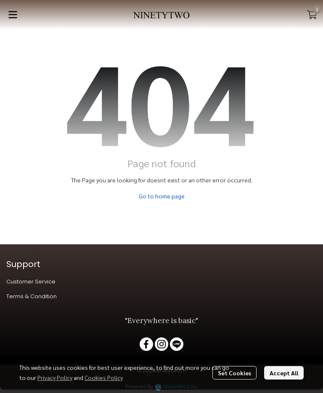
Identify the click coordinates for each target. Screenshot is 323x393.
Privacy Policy (54, 377)
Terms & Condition (31, 296)
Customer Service (31, 282)
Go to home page (162, 196)
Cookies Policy (104, 377)
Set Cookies (234, 373)
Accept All (284, 373)
